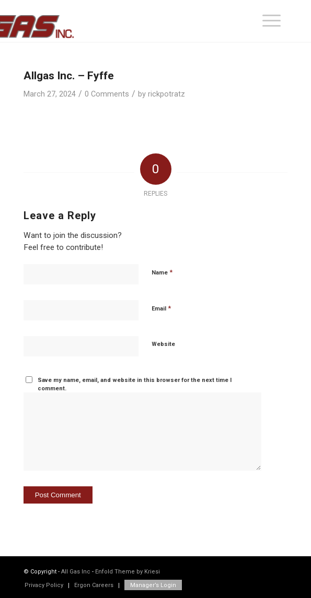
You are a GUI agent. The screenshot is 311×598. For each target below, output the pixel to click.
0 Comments (107, 94)
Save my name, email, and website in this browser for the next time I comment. (135, 384)
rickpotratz (166, 94)
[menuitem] (271, 21)
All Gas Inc (75, 571)
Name (162, 272)
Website (163, 344)
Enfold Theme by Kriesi (127, 571)
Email (161, 308)
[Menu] (271, 21)
